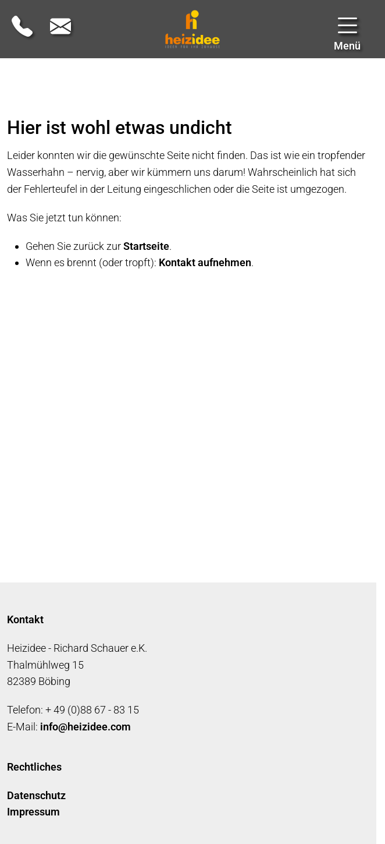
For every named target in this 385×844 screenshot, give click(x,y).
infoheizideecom (85, 727)
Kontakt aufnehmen (205, 262)
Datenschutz (36, 795)
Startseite (146, 246)
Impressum (33, 812)
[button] (347, 35)
